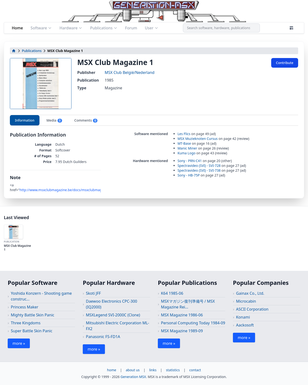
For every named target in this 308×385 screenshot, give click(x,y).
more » (19, 343)
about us (133, 370)
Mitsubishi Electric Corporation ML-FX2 (117, 325)
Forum (131, 28)
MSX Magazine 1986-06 (182, 315)
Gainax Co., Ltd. (250, 293)
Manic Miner (187, 148)
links (152, 370)
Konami (243, 317)
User (151, 28)
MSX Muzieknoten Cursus (198, 138)
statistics (173, 370)
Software (41, 28)
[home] (14, 51)
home (111, 370)
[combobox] (221, 28)
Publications (103, 28)
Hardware (70, 28)
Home (17, 28)
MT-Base (184, 143)
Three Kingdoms (25, 323)
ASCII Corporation (252, 309)
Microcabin (246, 301)
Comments (86, 120)
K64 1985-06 (172, 293)
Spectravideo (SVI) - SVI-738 (199, 170)
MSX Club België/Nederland (129, 72)
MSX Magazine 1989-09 (182, 330)
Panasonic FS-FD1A (103, 336)
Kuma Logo (187, 153)
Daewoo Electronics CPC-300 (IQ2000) (111, 304)
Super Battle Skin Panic (31, 330)
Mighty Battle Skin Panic (32, 315)
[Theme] (291, 28)
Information (24, 120)
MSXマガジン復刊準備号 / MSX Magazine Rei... (188, 304)
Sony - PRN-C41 (190, 160)
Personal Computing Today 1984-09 (193, 323)
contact (195, 370)
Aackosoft (245, 325)
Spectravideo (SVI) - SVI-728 (199, 165)
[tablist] (154, 120)
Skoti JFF (93, 293)
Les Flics (184, 133)
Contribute (284, 62)
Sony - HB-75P (189, 175)
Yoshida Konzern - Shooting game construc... (41, 296)
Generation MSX (133, 376)
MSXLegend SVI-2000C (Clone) (113, 315)
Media (54, 120)
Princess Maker (24, 307)
